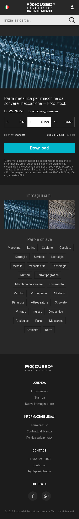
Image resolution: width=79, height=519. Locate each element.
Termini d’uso (39, 425)
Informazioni (39, 391)
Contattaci (39, 465)
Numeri (25, 275)
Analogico (22, 320)
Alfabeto (59, 293)
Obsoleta (65, 247)
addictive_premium (45, 111)
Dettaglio (21, 256)
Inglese (37, 311)
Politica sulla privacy (39, 437)
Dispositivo (56, 311)
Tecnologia (59, 266)
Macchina (14, 247)
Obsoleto (61, 302)
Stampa (39, 397)
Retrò (48, 330)
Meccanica (56, 320)
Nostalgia (57, 256)
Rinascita (18, 302)
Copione (47, 247)
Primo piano (39, 293)
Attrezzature (39, 302)
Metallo (17, 266)
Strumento (56, 284)
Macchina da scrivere (29, 284)
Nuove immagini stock (39, 403)
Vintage (21, 311)
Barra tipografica (48, 275)
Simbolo (39, 256)
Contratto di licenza (39, 431)
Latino (31, 247)
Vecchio (19, 293)
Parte (39, 320)
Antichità (32, 330)
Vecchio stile (37, 266)
